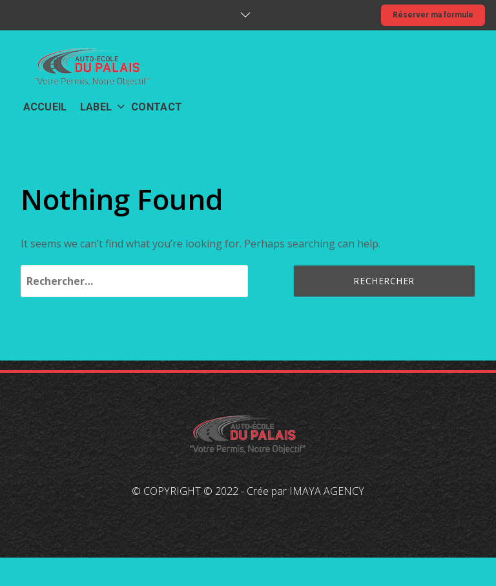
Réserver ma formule (433, 14)
